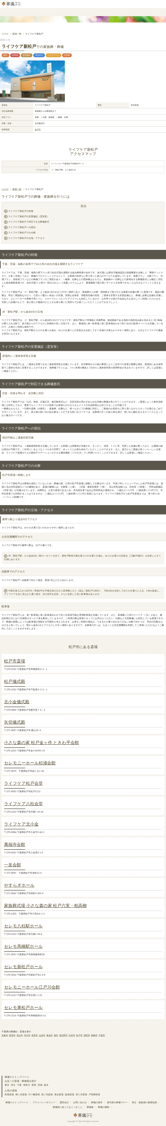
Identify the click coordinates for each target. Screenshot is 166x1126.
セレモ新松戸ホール (23, 966)
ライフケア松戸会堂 (23, 783)
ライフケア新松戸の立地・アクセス (26, 238)
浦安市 (87, 1035)
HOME (5, 33)
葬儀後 (90, 1107)
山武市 (42, 1035)
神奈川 (26, 1084)
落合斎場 (58, 1094)
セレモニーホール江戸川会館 (32, 986)
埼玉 (13, 1084)
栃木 (46, 1084)
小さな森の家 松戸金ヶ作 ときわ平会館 (41, 742)
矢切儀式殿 (14, 722)
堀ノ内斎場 (47, 1094)
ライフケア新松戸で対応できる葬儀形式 (28, 221)
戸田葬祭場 (94, 1094)
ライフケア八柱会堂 (23, 803)
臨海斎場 (69, 1094)
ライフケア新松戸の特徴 (20, 211)
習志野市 (63, 1035)
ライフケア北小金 (21, 823)
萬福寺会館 (14, 844)
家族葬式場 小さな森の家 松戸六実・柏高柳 (45, 905)
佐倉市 (5, 1035)
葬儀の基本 (96, 1102)
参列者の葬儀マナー (117, 1102)
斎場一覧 (16, 33)
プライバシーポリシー (44, 1102)
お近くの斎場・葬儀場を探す (20, 1080)
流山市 (20, 1035)
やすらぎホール (19, 885)
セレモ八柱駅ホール (23, 925)
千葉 (19, 1084)
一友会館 (12, 864)
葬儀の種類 (103, 1107)
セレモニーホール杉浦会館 (30, 762)
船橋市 (94, 1035)
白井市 (72, 1035)
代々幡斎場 (34, 1094)
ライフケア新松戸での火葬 (22, 232)
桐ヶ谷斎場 (21, 1094)
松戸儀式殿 (14, 681)
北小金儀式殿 (16, 701)
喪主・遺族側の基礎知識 (144, 1102)
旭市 (56, 1035)
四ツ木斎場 (81, 1094)
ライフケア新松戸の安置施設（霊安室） (28, 216)
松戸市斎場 (14, 660)
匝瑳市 (12, 1035)
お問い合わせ (80, 1102)
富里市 (34, 1035)
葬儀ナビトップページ (17, 1076)
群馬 (34, 1084)
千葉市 (102, 1035)
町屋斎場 (9, 1094)
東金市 (49, 1035)
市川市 (27, 1035)
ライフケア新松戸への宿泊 (22, 227)
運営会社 (64, 1102)
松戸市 (38, 129)
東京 (7, 1084)
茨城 (40, 1084)
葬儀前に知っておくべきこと (67, 1107)
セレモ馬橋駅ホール (23, 946)
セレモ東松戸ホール (23, 1007)
